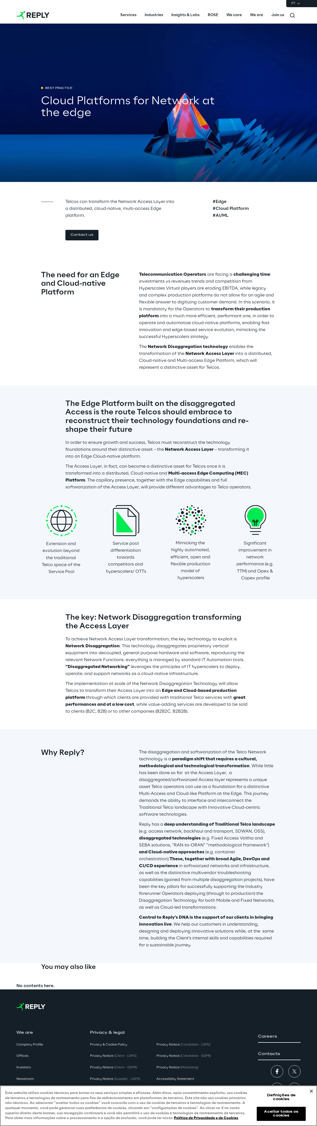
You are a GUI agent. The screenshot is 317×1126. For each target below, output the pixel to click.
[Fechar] (311, 1091)
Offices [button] (22, 1056)
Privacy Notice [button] (113, 1056)
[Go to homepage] (32, 15)
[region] (158, 1106)
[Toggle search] (292, 15)
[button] (81, 235)
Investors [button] (23, 1067)
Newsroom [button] (25, 1079)
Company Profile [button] (29, 1044)
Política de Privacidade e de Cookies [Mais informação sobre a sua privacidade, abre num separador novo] (206, 1118)
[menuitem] (128, 15)
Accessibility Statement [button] (175, 1079)
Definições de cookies (281, 1097)
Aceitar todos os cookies (281, 1113)
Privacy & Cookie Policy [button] (108, 1044)
